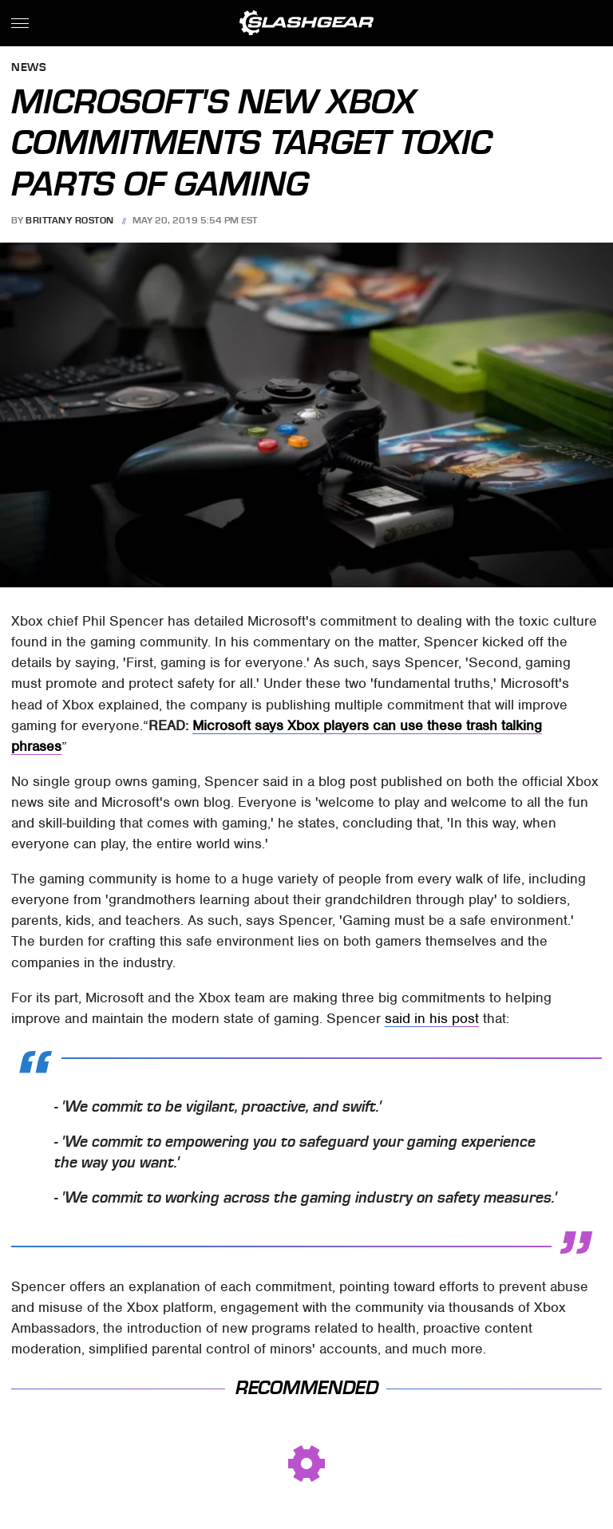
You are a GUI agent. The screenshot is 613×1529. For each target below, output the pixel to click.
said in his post (432, 1018)
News (28, 68)
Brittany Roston (70, 220)
